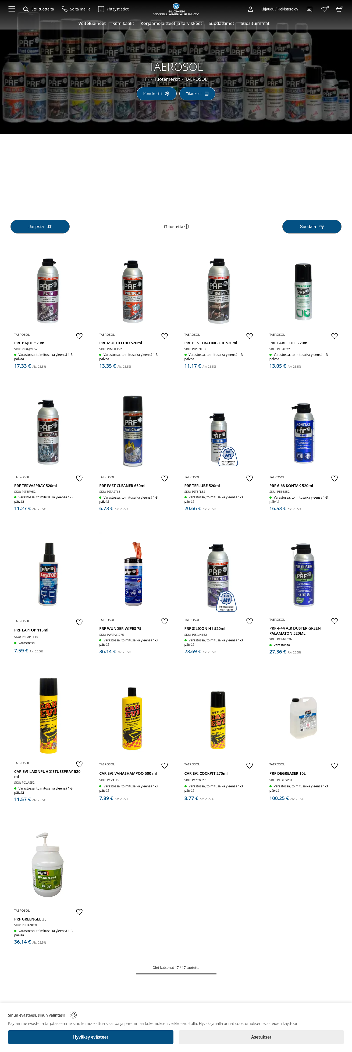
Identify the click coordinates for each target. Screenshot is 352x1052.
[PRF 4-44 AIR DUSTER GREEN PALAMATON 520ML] (303, 574)
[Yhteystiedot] (113, 9)
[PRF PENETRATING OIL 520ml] (218, 291)
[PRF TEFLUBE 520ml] (218, 433)
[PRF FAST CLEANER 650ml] (133, 433)
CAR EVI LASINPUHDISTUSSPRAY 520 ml (48, 772)
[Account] (251, 9)
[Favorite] (79, 337)
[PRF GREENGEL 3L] (48, 862)
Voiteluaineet (92, 23)
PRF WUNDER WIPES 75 (121, 627)
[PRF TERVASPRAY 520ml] (48, 433)
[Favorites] (324, 9)
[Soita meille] (76, 9)
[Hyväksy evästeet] (90, 1037)
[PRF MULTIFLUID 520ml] (133, 291)
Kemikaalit (123, 23)
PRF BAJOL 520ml (30, 344)
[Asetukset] (261, 1037)
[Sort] (40, 229)
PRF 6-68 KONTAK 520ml (292, 485)
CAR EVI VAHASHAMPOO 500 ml (129, 771)
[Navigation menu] (11, 9)
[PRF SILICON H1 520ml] (218, 574)
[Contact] (309, 9)
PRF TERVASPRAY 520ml (36, 485)
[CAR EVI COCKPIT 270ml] (218, 716)
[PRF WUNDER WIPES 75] (133, 574)
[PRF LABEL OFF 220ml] (303, 291)
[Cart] (339, 9)
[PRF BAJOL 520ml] (48, 291)
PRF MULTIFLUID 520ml (121, 344)
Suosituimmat (255, 23)
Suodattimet (221, 23)
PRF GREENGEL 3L (31, 915)
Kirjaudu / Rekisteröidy (279, 9)
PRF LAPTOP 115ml (32, 629)
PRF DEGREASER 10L (288, 771)
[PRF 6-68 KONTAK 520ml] (303, 433)
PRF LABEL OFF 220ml (289, 344)
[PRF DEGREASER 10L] (303, 716)
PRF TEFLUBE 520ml (203, 485)
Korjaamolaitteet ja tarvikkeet (171, 23)
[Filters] (312, 229)
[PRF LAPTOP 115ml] (48, 575)
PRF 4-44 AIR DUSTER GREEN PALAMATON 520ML (295, 630)
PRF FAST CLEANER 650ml (123, 485)
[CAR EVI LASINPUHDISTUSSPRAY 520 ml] (48, 716)
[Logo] (176, 9)
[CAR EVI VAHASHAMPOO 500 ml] (133, 716)
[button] (186, 230)
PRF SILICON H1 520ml (205, 627)
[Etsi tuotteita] (38, 9)
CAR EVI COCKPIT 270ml (206, 771)
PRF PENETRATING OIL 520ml (211, 344)
